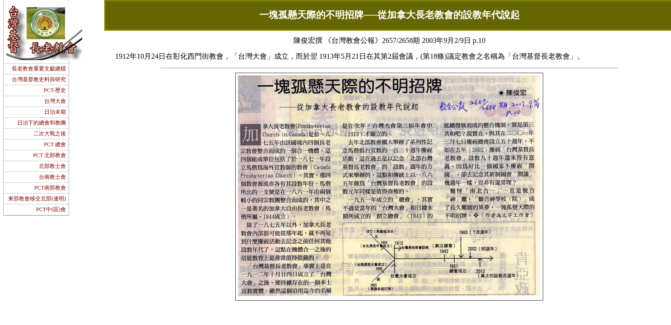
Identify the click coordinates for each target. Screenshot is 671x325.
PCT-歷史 (55, 90)
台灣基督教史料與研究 (39, 79)
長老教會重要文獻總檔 (39, 68)
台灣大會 (55, 101)
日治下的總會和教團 (41, 123)
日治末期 (55, 112)
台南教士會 (52, 177)
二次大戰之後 (49, 133)
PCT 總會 (55, 144)
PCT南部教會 (50, 188)
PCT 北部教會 (49, 155)
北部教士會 (52, 166)
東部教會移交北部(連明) (37, 198)
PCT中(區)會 (51, 209)
